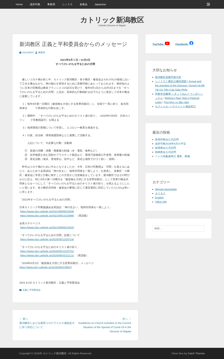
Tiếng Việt (161, 201)
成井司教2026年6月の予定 (170, 143)
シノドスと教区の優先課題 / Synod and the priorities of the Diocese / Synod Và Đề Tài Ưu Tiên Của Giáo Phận (179, 85)
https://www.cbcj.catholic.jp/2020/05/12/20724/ (47, 239)
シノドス (67, 4)
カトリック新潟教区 (112, 20)
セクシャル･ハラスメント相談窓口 (175, 106)
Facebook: (181, 44)
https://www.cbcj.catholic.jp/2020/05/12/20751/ (47, 251)
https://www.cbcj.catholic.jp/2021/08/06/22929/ (47, 211)
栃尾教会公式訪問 (165, 147)
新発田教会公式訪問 (167, 139)
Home (19, 4)
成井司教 (35, 4)
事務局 (51, 4)
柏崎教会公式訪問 (165, 152)
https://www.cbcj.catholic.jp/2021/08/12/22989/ (47, 215)
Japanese (100, 4)
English (159, 197)
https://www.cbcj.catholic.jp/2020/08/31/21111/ (47, 255)
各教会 (84, 4)
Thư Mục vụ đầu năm (176, 102)
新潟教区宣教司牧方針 (168, 77)
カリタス (160, 193)
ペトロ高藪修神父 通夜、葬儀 (172, 156)
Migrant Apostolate (166, 189)
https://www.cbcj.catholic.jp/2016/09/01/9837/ (45, 267)
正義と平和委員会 (31, 290)
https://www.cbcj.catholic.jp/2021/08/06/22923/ (47, 227)
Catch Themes (196, 353)
